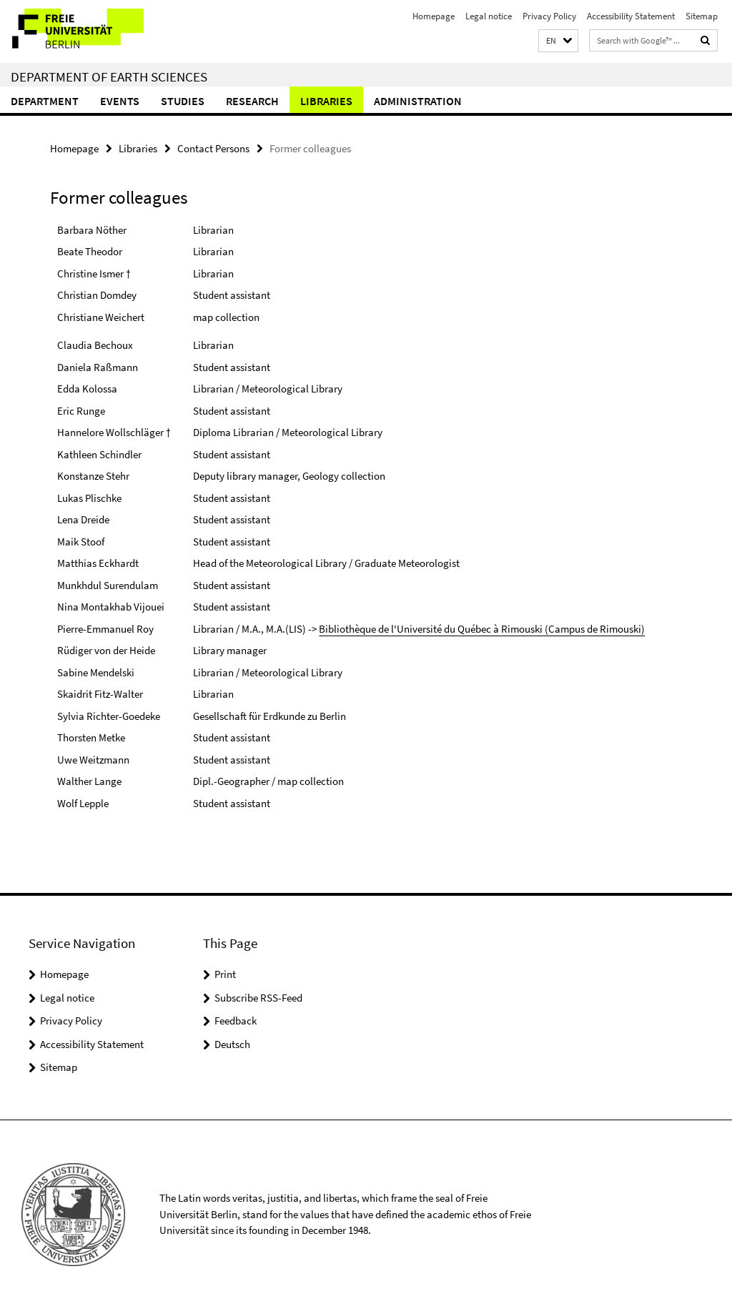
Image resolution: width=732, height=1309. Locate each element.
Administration (418, 101)
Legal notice (488, 16)
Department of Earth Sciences (109, 76)
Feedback (235, 1020)
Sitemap (702, 16)
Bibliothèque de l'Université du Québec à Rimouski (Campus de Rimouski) (482, 629)
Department (45, 101)
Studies (182, 101)
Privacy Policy (549, 16)
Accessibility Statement (631, 16)
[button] (558, 41)
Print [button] (225, 974)
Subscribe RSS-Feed (258, 997)
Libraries (326, 101)
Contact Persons (213, 148)
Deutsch (232, 1044)
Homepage (433, 16)
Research (252, 101)
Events (119, 101)
